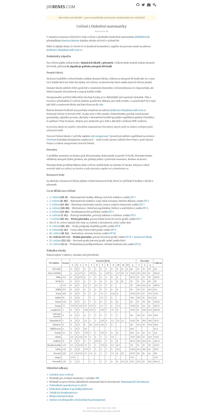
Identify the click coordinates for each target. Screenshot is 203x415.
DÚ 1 (133, 197)
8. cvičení (54, 226)
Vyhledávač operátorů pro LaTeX (68, 385)
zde (101, 104)
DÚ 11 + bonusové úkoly (138, 237)
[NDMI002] (141, 36)
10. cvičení (55, 233)
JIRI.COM (61, 6)
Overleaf (51, 139)
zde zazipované (99, 136)
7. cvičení (54, 219)
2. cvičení (54, 200)
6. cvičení (54, 215)
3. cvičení (54, 204)
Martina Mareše (70, 40)
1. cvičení (54, 197)
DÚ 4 (145, 208)
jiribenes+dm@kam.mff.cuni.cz (64, 49)
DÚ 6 (133, 215)
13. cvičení (55, 244)
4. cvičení (54, 208)
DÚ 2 (146, 200)
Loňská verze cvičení (61, 374)
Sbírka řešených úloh (61, 396)
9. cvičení (54, 229)
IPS (97, 378)
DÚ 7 (139, 219)
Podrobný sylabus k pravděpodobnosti (71, 389)
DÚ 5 (111, 211)
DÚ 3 (141, 204)
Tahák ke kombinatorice (63, 392)
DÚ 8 (117, 226)
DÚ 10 (112, 233)
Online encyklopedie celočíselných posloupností (77, 399)
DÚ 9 (113, 229)
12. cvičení (55, 240)
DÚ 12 (138, 244)
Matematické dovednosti (135, 381)
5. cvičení (54, 211)
